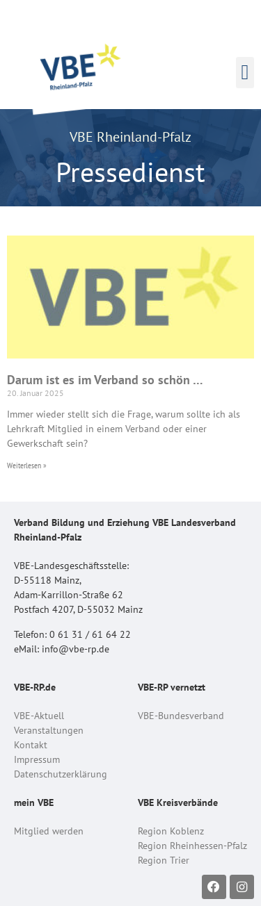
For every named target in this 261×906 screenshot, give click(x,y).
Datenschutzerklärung (60, 774)
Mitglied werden (49, 831)
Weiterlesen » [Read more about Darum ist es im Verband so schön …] (27, 465)
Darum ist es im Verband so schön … (105, 380)
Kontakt (30, 745)
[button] (245, 72)
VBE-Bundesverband (181, 715)
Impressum (37, 759)
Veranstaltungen (49, 730)
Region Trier (163, 860)
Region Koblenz (171, 831)
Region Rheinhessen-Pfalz (192, 845)
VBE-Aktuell (39, 715)
